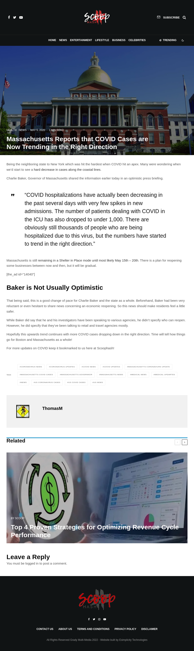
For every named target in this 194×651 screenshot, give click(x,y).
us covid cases (77, 382)
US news (98, 382)
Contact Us (44, 629)
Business (118, 40)
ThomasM (52, 408)
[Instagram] (99, 619)
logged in (32, 563)
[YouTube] (21, 17)
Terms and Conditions (93, 629)
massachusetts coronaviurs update (149, 367)
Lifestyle (102, 40)
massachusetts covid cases (37, 375)
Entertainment (81, 40)
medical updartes (165, 375)
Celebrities (137, 40)
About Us (65, 629)
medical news (139, 375)
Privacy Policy (125, 629)
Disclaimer (149, 629)
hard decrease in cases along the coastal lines (67, 169)
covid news (89, 367)
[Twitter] (14, 17)
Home (52, 40)
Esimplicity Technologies (133, 639)
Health (11, 130)
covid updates (112, 367)
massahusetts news (111, 375)
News (63, 40)
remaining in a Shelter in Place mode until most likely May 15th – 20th (88, 260)
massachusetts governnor (76, 375)
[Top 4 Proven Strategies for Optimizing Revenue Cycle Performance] (97, 499)
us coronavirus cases (47, 382)
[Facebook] (9, 17)
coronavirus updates (62, 367)
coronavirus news (31, 367)
